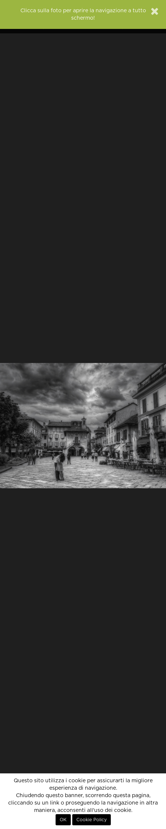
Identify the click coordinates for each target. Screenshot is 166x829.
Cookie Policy (91, 820)
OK (63, 820)
